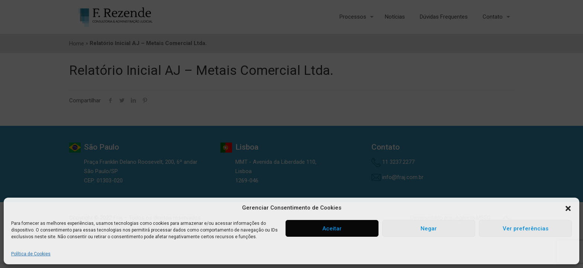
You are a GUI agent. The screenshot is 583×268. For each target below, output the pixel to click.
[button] (568, 208)
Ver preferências (525, 228)
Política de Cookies (31, 253)
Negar (429, 228)
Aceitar (332, 228)
